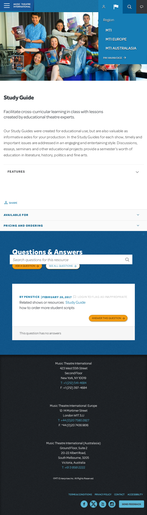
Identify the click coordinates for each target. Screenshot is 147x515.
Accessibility (135, 494)
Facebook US (84, 504)
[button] (116, 7)
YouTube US (102, 504)
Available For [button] (16, 215)
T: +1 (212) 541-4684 (73, 383)
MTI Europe (116, 39)
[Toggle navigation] (5, 5)
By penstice (29, 297)
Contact (119, 494)
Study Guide (75, 302)
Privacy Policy (103, 494)
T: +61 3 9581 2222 (73, 468)
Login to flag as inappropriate (103, 297)
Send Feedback (131, 504)
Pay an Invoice (112, 58)
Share (13, 202)
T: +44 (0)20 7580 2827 (73, 420)
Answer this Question (106, 318)
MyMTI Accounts (103, 7)
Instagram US (112, 504)
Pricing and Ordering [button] (23, 225)
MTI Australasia (121, 48)
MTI (109, 30)
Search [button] (129, 7)
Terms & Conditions (80, 494)
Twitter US (93, 504)
